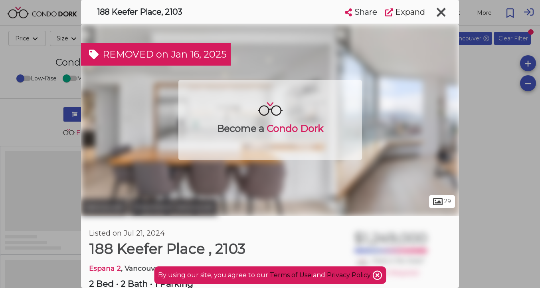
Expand (405, 12)
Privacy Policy (349, 275)
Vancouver (104, 207)
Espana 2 (105, 268)
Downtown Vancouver (173, 207)
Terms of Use (290, 275)
